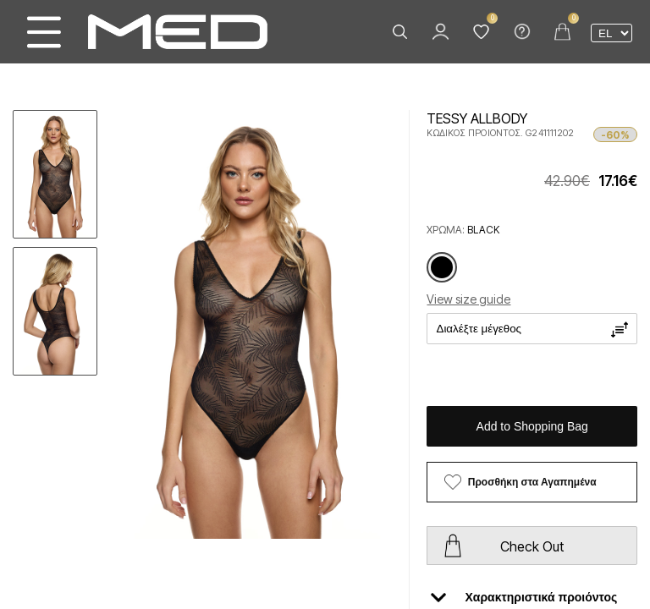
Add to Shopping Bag (532, 426)
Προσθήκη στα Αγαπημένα (532, 482)
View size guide (468, 299)
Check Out (532, 546)
